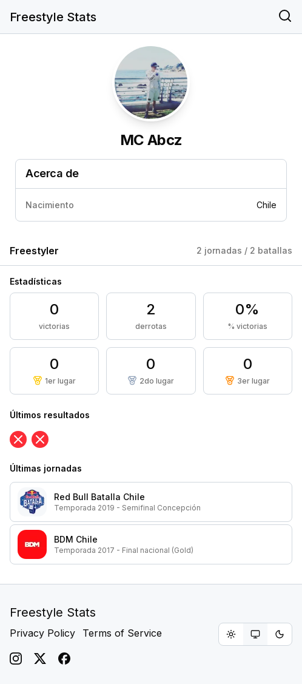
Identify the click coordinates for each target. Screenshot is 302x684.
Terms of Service (122, 633)
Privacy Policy (42, 633)
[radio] (231, 634)
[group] (255, 634)
